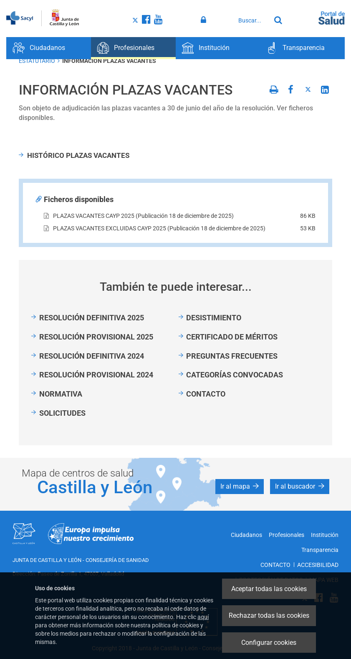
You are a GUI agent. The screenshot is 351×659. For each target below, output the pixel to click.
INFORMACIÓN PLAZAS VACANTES (109, 60)
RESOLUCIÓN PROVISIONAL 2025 (96, 336)
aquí (203, 617)
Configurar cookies (268, 643)
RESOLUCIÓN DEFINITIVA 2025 (91, 317)
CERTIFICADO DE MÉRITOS (232, 336)
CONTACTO (205, 393)
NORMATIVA (60, 393)
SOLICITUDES (62, 413)
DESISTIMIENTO (213, 317)
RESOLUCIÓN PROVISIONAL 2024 (96, 374)
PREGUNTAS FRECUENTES (232, 356)
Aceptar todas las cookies (269, 589)
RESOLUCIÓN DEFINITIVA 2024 (91, 356)
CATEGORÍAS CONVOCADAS (234, 374)
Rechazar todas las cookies (269, 615)
